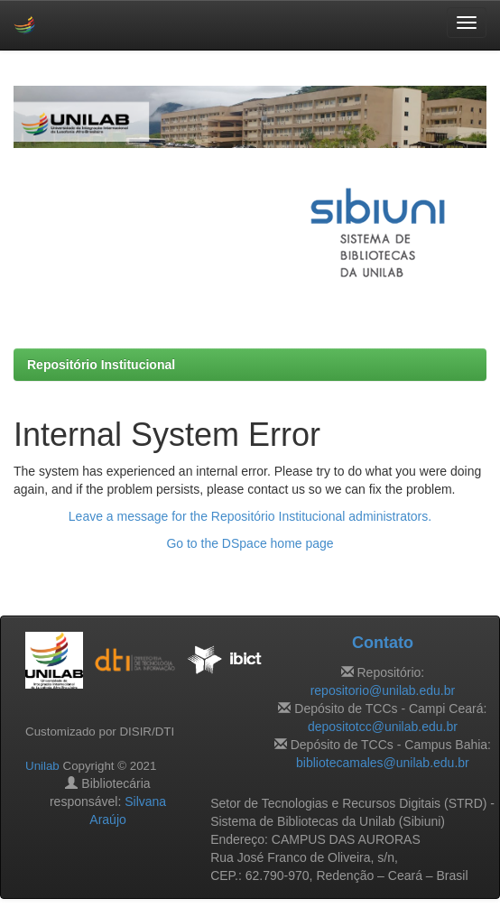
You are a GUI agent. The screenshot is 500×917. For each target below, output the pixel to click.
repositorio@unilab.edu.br (383, 690)
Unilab (42, 766)
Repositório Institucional (101, 364)
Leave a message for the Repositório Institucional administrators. (250, 516)
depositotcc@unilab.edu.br (383, 726)
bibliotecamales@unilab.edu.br (382, 762)
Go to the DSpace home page (249, 543)
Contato (382, 643)
